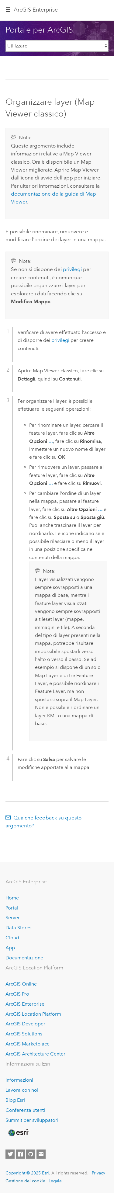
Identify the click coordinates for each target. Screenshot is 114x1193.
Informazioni (19, 1080)
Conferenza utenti (25, 1110)
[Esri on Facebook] (20, 1154)
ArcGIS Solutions (23, 1034)
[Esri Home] (18, 1132)
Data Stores (18, 927)
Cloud (12, 938)
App (10, 948)
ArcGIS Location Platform (33, 1014)
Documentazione (24, 958)
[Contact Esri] (41, 1154)
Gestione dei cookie (25, 1180)
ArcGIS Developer (25, 1024)
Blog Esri (15, 1100)
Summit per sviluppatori (31, 1120)
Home (12, 898)
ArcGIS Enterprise (36, 9)
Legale (55, 1180)
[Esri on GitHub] (30, 1154)
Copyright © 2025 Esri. (27, 1172)
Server (12, 917)
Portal (11, 908)
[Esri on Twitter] (10, 1154)
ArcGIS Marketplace (27, 1044)
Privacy (98, 1172)
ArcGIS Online (21, 984)
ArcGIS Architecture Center (35, 1054)
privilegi (72, 269)
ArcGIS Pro (17, 994)
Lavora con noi (21, 1090)
